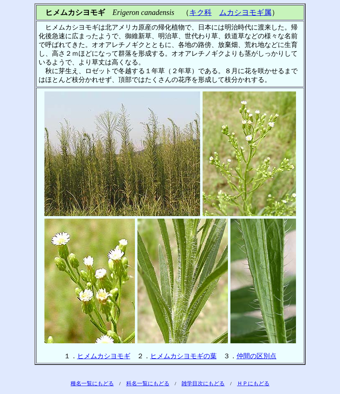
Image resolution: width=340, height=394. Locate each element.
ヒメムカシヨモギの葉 (183, 356)
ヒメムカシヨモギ (103, 356)
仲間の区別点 (256, 356)
